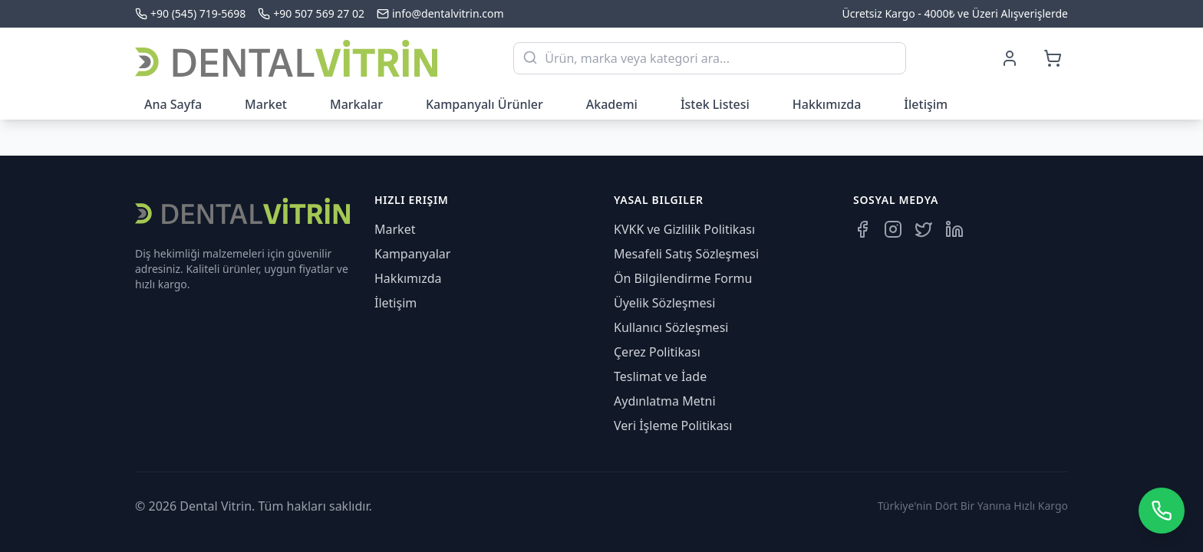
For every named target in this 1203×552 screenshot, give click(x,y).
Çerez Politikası (657, 351)
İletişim (926, 104)
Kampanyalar (412, 253)
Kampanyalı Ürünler (484, 104)
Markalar (356, 104)
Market (266, 104)
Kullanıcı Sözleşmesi (671, 327)
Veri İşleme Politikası (673, 425)
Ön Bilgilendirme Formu (683, 278)
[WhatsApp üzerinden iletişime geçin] (1162, 511)
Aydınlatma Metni (665, 401)
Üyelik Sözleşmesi (664, 302)
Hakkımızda (827, 104)
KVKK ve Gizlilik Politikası (684, 229)
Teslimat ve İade (660, 376)
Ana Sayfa (173, 104)
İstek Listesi (715, 104)
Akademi (612, 104)
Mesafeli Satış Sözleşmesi (686, 253)
